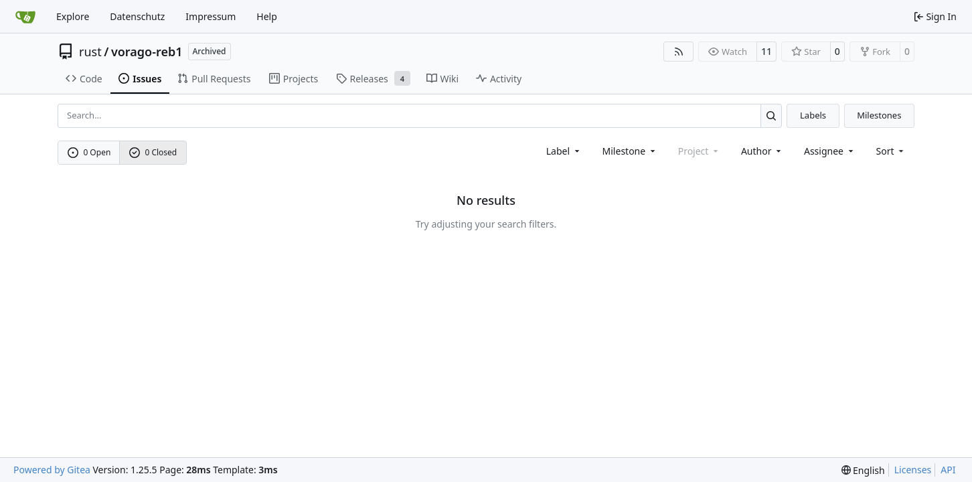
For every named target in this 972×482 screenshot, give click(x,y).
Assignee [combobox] (830, 151)
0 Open (89, 152)
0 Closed (153, 152)
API (948, 469)
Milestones (879, 115)
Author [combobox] (762, 151)
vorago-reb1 (147, 51)
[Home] (25, 17)
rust (90, 51)
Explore (72, 16)
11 (766, 51)
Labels (813, 115)
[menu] (891, 151)
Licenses (913, 469)
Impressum (210, 16)
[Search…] (771, 115)
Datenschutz (137, 16)
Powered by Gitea (51, 469)
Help (266, 16)
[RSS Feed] (678, 52)
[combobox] (564, 151)
